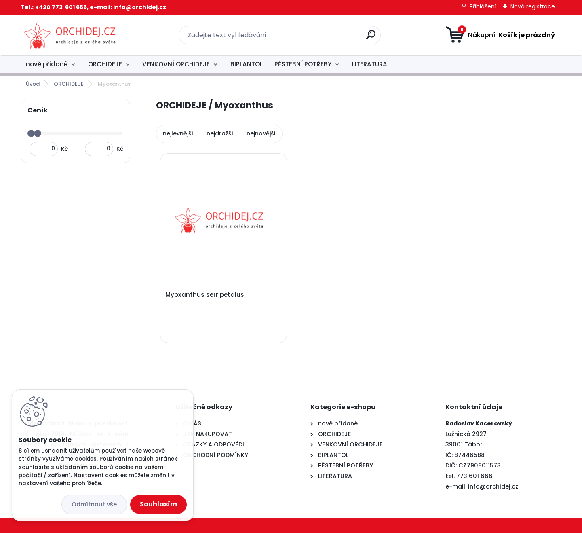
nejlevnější (178, 133)
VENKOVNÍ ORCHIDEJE (176, 64)
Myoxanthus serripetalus (204, 295)
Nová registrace (532, 6)
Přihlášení (483, 6)
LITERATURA (369, 64)
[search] (370, 38)
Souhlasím (158, 504)
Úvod (33, 84)
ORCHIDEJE (105, 64)
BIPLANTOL (246, 64)
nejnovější (261, 133)
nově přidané (46, 64)
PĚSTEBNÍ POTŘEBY (302, 64)
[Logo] (70, 35)
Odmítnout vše (94, 504)
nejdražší (220, 133)
